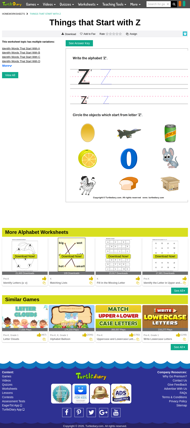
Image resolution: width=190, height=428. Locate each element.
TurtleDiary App (13, 409)
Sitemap (181, 405)
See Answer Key (79, 43)
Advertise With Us (175, 388)
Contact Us (180, 380)
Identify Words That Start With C (21, 56)
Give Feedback (177, 384)
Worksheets (9, 388)
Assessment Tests (13, 401)
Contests (7, 397)
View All (10, 75)
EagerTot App (12, 405)
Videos (6, 380)
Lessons (7, 392)
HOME (5, 14)
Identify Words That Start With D (21, 61)
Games (6, 376)
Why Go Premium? (175, 376)
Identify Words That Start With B (21, 52)
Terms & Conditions (174, 397)
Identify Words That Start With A (21, 48)
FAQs (183, 392)
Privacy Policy (178, 401)
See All (179, 290)
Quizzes (7, 384)
